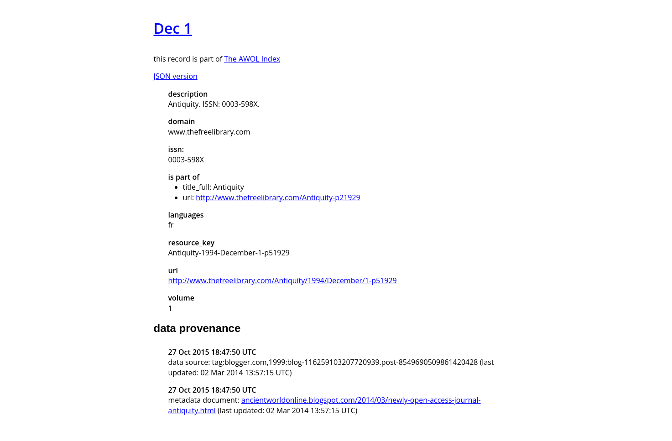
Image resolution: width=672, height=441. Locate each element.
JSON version (176, 76)
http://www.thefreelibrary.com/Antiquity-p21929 (278, 197)
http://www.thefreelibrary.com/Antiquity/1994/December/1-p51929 (282, 280)
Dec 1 (173, 28)
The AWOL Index (252, 59)
